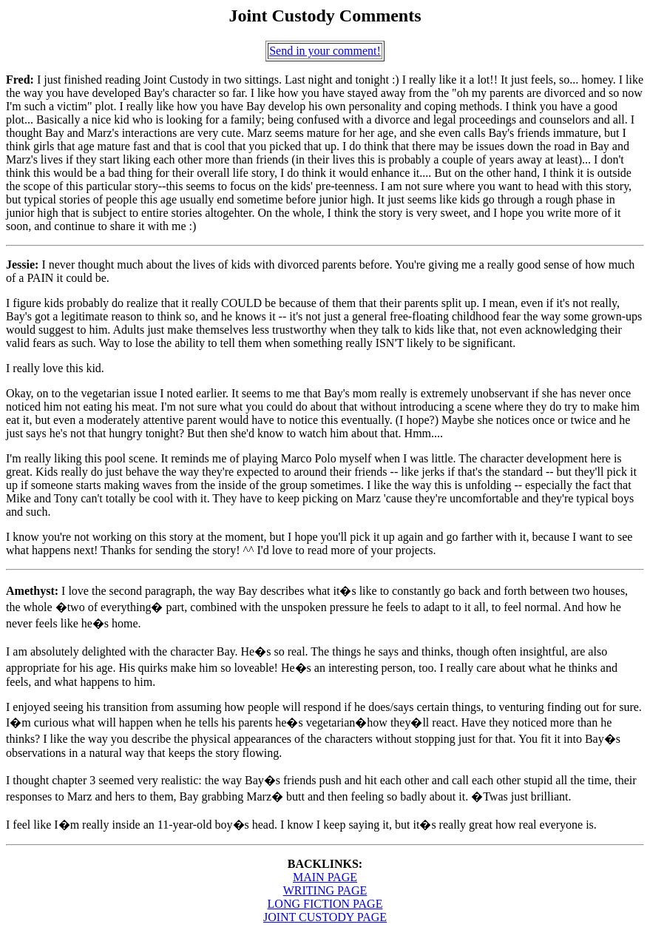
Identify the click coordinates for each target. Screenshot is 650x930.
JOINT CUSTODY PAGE (325, 917)
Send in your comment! (325, 50)
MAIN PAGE (325, 877)
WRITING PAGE (325, 890)
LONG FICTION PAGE (325, 903)
